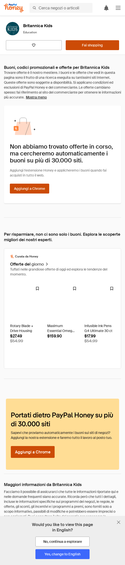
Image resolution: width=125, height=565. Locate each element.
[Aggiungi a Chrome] (29, 189)
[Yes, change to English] (62, 554)
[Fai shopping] (92, 45)
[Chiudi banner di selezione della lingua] (118, 522)
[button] (118, 8)
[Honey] (14, 8)
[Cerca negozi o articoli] (61, 8)
